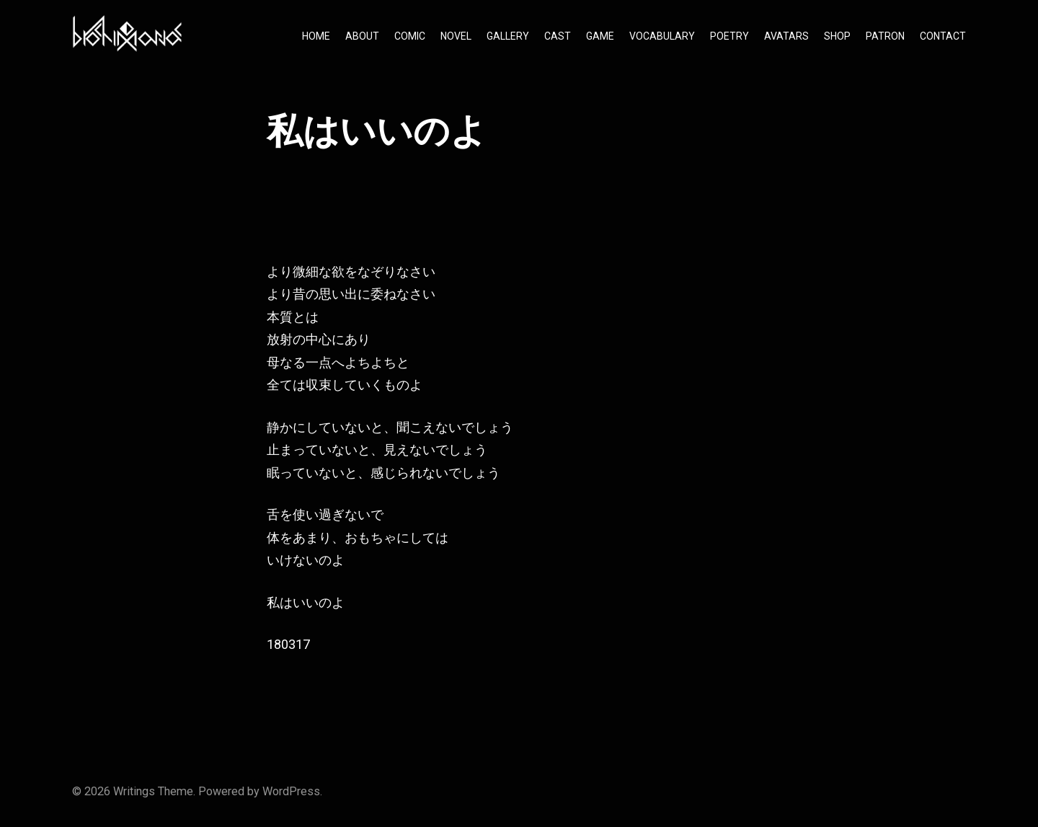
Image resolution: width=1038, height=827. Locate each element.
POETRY (729, 36)
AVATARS (786, 36)
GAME (600, 36)
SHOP (837, 36)
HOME (316, 36)
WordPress (291, 791)
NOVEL (455, 36)
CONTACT (943, 36)
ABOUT (362, 36)
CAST (557, 36)
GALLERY (508, 36)
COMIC (409, 36)
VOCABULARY (662, 36)
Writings (134, 791)
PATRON (885, 36)
